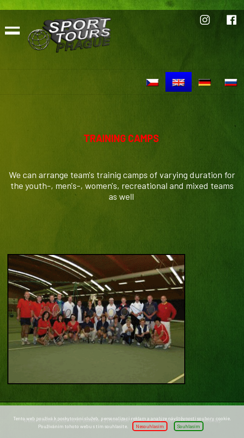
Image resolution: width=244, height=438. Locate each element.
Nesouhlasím (150, 426)
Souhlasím (188, 426)
